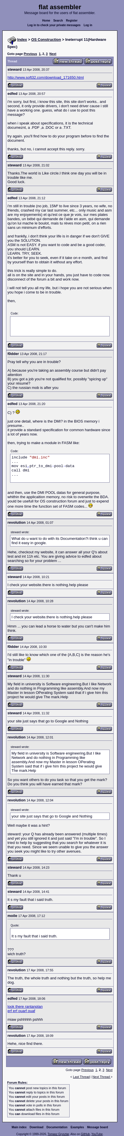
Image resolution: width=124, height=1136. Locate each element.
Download (36, 1127)
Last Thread (81, 1077)
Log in (88, 25)
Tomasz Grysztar (58, 1134)
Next (52, 53)
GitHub (85, 1134)
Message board (97, 1127)
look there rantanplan (25, 1006)
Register (71, 20)
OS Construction (46, 39)
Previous (30, 53)
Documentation (57, 1127)
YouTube (96, 1134)
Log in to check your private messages (54, 25)
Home (46, 20)
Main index (19, 1127)
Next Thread (101, 1077)
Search (58, 20)
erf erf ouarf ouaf (21, 1011)
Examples (77, 1127)
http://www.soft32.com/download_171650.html (45, 77)
